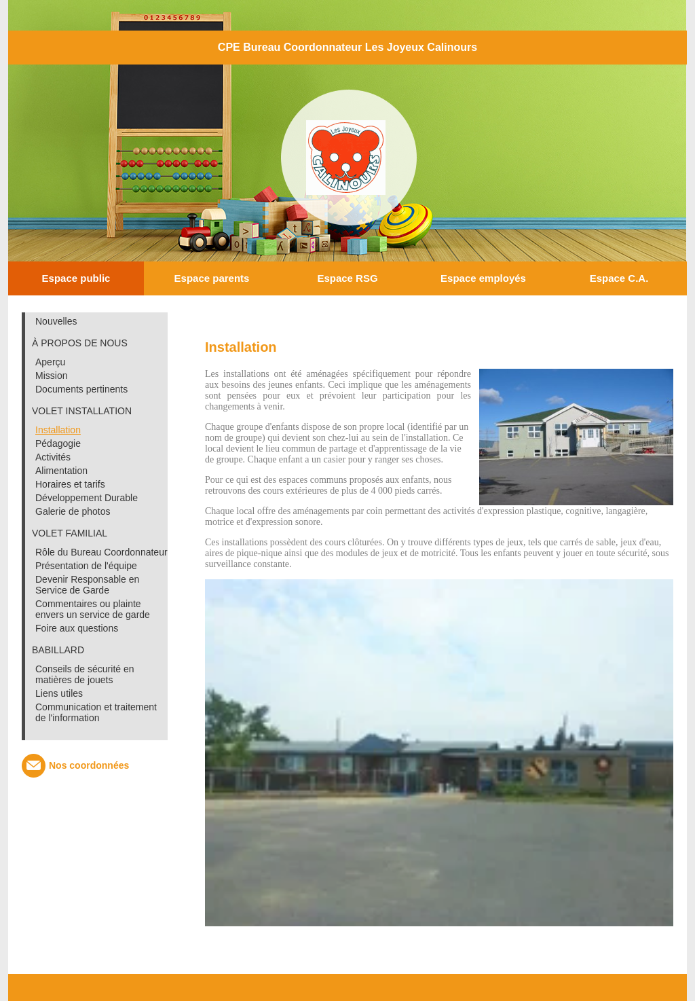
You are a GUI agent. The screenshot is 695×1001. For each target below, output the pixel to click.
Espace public (76, 278)
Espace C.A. (619, 278)
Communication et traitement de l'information (96, 712)
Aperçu (50, 362)
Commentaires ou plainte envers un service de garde (92, 609)
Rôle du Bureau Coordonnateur (101, 552)
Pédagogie (58, 443)
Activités (53, 457)
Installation (58, 429)
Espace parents (212, 278)
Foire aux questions (76, 628)
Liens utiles (59, 693)
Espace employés (483, 278)
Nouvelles (56, 321)
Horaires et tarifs (70, 484)
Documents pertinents (81, 389)
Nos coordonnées (89, 765)
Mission (51, 375)
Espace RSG (347, 278)
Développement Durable (86, 497)
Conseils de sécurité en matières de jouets (84, 674)
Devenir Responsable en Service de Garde (87, 585)
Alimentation (61, 470)
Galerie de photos (73, 511)
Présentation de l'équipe (86, 565)
